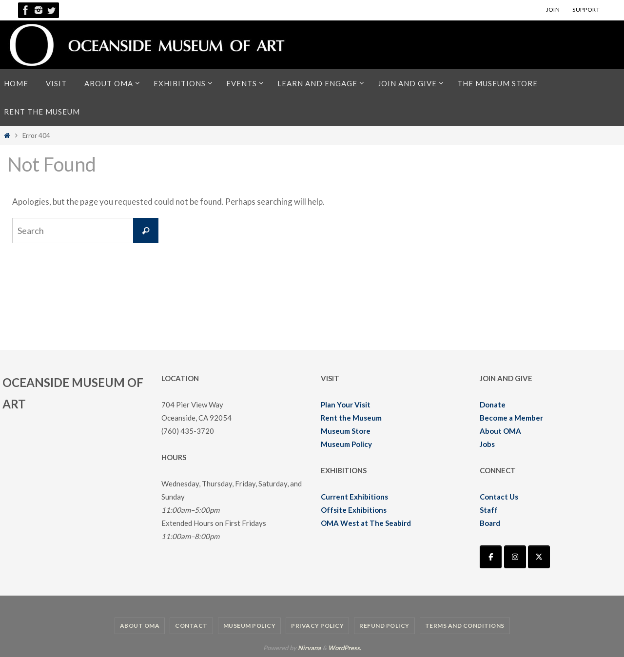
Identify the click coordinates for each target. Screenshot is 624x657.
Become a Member (511, 417)
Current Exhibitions (354, 496)
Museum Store (345, 430)
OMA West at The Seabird (366, 523)
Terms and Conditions (465, 625)
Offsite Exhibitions (354, 509)
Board (490, 523)
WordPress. (344, 648)
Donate (493, 404)
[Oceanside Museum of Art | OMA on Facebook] (491, 556)
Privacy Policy (317, 625)
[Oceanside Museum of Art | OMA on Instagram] (515, 556)
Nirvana (309, 648)
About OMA (500, 430)
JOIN (553, 9)
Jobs (487, 444)
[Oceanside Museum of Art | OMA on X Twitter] (539, 556)
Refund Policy (384, 625)
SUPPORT (586, 9)
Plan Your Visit (345, 404)
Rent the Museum (351, 417)
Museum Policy (346, 444)
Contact (191, 625)
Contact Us (499, 496)
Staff (489, 509)
